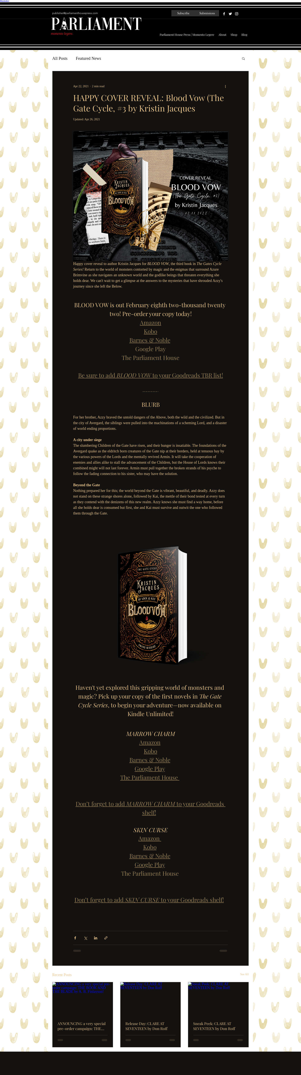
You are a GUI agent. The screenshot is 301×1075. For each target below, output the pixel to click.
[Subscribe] (183, 13)
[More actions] (225, 86)
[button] (243, 58)
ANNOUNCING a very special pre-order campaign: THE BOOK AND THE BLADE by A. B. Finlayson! (81, 1026)
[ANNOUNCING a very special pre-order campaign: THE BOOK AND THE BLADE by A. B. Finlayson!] (82, 999)
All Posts (60, 58)
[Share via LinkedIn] (96, 938)
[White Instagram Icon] (237, 14)
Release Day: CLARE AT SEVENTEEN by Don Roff (146, 1026)
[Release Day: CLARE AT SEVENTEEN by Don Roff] (150, 999)
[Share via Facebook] (75, 938)
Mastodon (4, 1)
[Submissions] (207, 13)
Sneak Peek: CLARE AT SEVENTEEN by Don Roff (214, 1026)
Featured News (88, 58)
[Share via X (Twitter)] (85, 938)
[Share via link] (106, 938)
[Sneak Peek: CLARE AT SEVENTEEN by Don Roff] (218, 999)
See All (244, 974)
